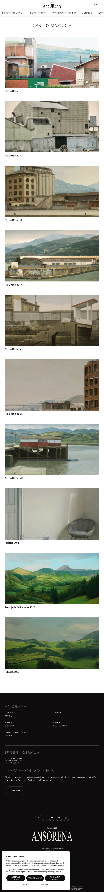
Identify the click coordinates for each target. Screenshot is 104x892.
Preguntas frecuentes (16, 732)
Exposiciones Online (64, 13)
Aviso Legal (44, 884)
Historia (9, 713)
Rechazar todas (55, 878)
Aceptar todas (16, 878)
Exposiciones (37, 13)
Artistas (87, 13)
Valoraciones (60, 726)
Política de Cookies (29, 884)
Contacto (10, 736)
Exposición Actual (13, 13)
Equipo (8, 716)
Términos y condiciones (52, 848)
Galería (56, 723)
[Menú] (7, 5)
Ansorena (58, 713)
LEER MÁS (15, 790)
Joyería (8, 723)
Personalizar (35, 878)
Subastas (10, 726)
